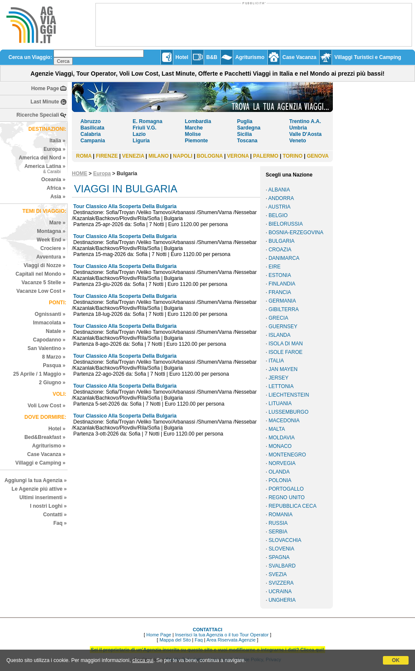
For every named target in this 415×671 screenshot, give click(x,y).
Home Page (45, 88)
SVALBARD (282, 566)
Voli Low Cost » (46, 406)
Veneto (297, 141)
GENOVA (318, 156)
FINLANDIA (282, 284)
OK (396, 660)
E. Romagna (147, 121)
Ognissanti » (50, 314)
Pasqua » (54, 365)
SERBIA (278, 532)
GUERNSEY (283, 327)
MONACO (280, 446)
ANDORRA (281, 198)
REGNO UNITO (287, 497)
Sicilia (244, 134)
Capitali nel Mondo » (40, 274)
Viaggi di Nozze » (44, 265)
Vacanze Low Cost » (40, 291)
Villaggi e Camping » (40, 463)
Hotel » (56, 429)
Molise (193, 134)
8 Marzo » (53, 357)
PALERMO (266, 156)
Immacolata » (49, 323)
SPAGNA (279, 557)
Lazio (139, 134)
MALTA (277, 429)
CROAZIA (280, 250)
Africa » (56, 188)
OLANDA (279, 472)
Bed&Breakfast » (44, 437)
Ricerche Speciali (38, 115)
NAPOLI (182, 156)
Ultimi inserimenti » (43, 497)
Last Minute (44, 102)
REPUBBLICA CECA (293, 506)
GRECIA (278, 318)
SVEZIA (278, 574)
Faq (199, 639)
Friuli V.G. (145, 128)
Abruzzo (90, 121)
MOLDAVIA (282, 438)
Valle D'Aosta (305, 134)
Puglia (244, 121)
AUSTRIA (279, 207)
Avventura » (50, 257)
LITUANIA (280, 403)
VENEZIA (133, 156)
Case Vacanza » (46, 454)
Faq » (60, 523)
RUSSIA (278, 523)
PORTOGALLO (286, 489)
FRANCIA (280, 292)
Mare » (57, 223)
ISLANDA (279, 335)
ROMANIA (281, 515)
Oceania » (53, 179)
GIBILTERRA (284, 309)
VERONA (238, 156)
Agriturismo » (48, 446)
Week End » (51, 240)
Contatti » (55, 515)
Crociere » (52, 248)
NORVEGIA (282, 463)
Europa (102, 174)
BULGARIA (282, 241)
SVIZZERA (281, 583)
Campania (92, 141)
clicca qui (142, 660)
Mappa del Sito (175, 639)
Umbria (298, 128)
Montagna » (51, 231)
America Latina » (44, 168)
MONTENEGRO (287, 455)
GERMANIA (282, 301)
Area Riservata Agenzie (230, 639)
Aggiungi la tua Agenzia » (35, 480)
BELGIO (278, 215)
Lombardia (198, 121)
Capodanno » (49, 340)
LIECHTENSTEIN (289, 395)
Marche (194, 128)
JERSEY (279, 378)
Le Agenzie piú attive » (39, 489)
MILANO (158, 156)
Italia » (57, 141)
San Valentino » (46, 348)
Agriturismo (249, 57)
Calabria (90, 134)
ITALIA (276, 361)
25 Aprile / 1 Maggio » (39, 374)
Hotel (181, 57)
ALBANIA (279, 190)
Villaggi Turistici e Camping (367, 57)
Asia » (57, 197)
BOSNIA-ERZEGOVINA (296, 232)
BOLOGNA (210, 156)
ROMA (84, 156)
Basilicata (92, 128)
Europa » (54, 149)
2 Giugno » (52, 383)
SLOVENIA (281, 549)
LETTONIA (281, 386)
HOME (79, 174)
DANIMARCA (284, 258)
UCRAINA (280, 591)
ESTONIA (280, 275)
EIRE (275, 267)
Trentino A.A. (305, 121)
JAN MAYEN (283, 369)
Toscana (247, 141)
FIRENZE (107, 156)
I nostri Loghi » (48, 506)
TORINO (292, 156)
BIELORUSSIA (286, 224)
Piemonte (196, 141)
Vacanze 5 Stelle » (43, 282)
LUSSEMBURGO (288, 412)
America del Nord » (42, 158)
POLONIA (280, 480)
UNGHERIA (282, 600)
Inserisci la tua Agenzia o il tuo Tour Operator (222, 634)
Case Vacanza (299, 57)
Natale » (55, 331)
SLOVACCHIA (285, 540)
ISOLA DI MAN (286, 344)
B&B (211, 57)
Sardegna (249, 128)
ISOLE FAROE (285, 352)
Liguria (141, 141)
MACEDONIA (284, 421)
